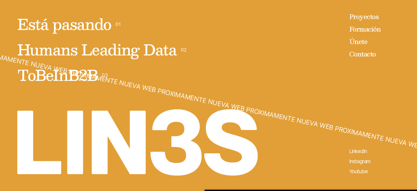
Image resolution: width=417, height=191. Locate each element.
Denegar (326, 177)
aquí (194, 165)
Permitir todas (326, 142)
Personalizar (326, 159)
